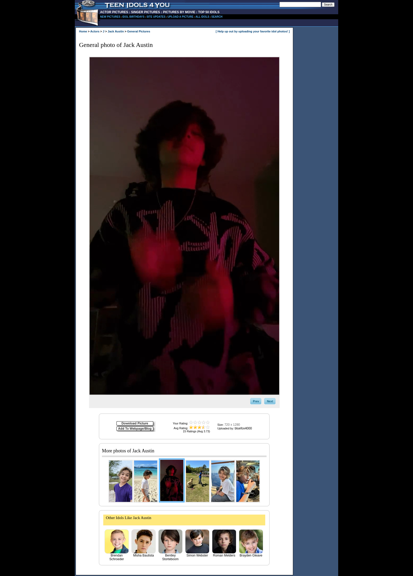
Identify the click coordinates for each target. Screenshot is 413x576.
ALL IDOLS (202, 16)
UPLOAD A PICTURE (180, 16)
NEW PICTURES (110, 16)
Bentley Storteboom (170, 556)
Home (83, 31)
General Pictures (138, 31)
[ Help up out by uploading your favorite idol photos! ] (253, 31)
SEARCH (216, 16)
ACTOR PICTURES (114, 12)
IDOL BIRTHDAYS (133, 16)
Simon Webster (197, 554)
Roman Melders (224, 554)
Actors (95, 31)
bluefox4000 (243, 428)
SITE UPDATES (155, 16)
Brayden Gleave (251, 554)
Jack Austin (116, 31)
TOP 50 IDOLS (208, 12)
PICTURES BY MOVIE (179, 12)
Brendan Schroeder (117, 556)
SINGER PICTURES (145, 12)
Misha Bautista (143, 554)
